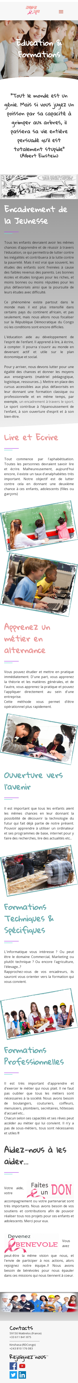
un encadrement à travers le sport (46, 401)
